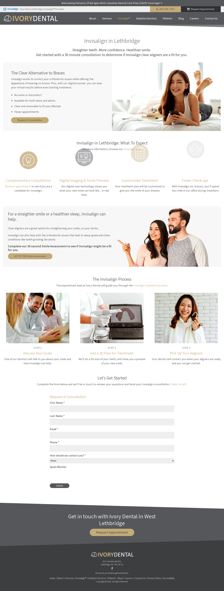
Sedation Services (146, 18)
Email (54, 429)
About (92, 18)
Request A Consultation (29, 120)
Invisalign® (124, 18)
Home (52, 578)
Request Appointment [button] (202, 9)
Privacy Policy (154, 578)
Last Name (57, 416)
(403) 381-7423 (167, 9)
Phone (54, 442)
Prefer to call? (178, 384)
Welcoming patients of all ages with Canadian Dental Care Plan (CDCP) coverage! (111, 3)
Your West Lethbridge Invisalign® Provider (33, 9)
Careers (194, 18)
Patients (167, 18)
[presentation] (73, 476)
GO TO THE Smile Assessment (30, 256)
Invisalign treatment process (150, 285)
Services (107, 18)
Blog (181, 18)
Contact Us (211, 18)
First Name (57, 402)
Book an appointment (18, 186)
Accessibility (169, 578)
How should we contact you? (68, 455)
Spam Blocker (58, 467)
